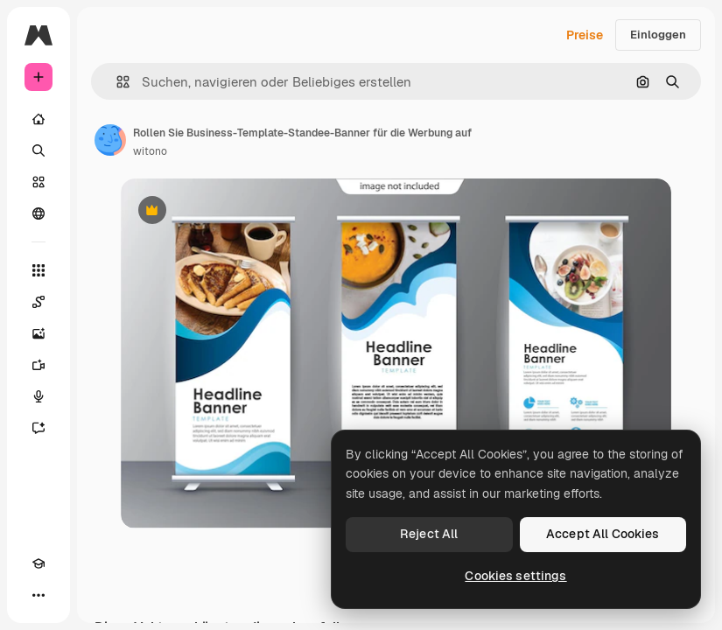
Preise (584, 35)
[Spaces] (39, 302)
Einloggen (658, 34)
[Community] (39, 214)
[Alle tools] (39, 270)
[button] (116, 81)
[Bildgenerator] (39, 333)
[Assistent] (39, 428)
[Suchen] (39, 150)
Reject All (429, 534)
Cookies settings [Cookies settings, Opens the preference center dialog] (515, 576)
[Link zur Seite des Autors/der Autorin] (110, 140)
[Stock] (39, 182)
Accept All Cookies (603, 534)
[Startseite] (39, 119)
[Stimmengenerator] (39, 396)
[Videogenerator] (39, 365)
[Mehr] (39, 595)
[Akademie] (39, 564)
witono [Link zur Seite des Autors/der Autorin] (150, 151)
